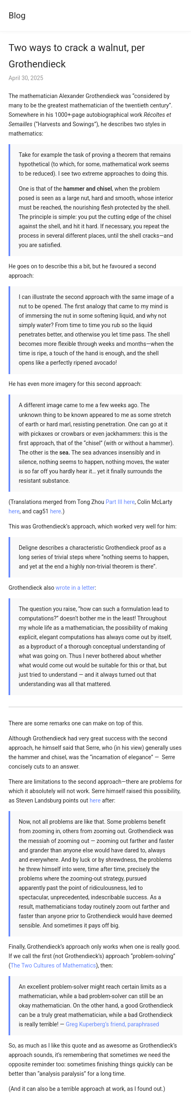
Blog (17, 15)
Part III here (119, 502)
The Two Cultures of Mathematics (53, 965)
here (14, 511)
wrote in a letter (75, 587)
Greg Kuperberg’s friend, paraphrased (112, 1024)
